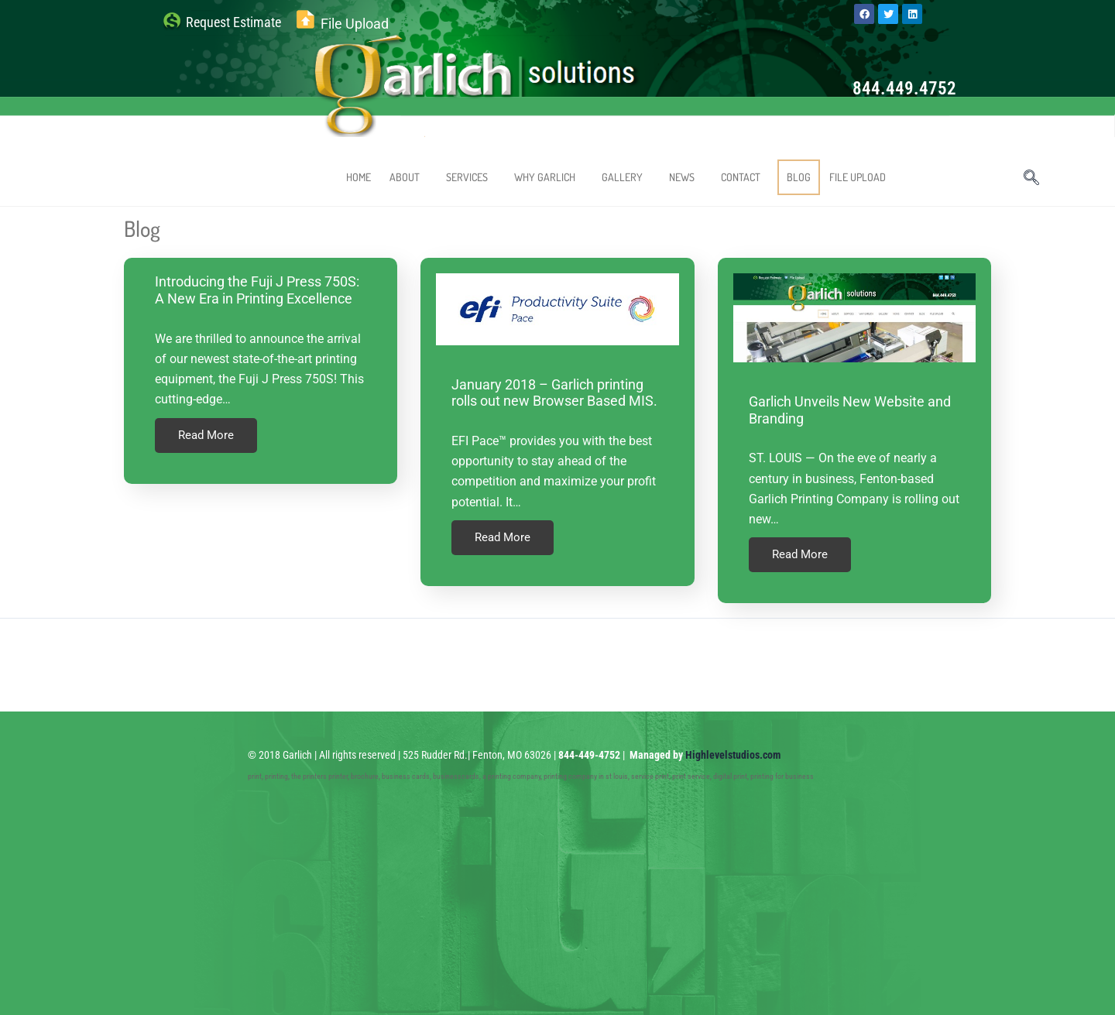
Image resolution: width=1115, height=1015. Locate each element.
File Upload (355, 23)
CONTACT (744, 177)
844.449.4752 (904, 88)
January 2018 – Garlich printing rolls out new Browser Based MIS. (554, 393)
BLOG (799, 176)
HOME (358, 176)
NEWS (685, 177)
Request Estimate (233, 22)
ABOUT (408, 177)
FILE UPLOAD (857, 176)
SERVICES (471, 177)
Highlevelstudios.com (732, 748)
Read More (206, 435)
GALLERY (626, 177)
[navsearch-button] (1031, 178)
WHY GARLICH (548, 177)
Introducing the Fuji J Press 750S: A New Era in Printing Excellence (257, 290)
